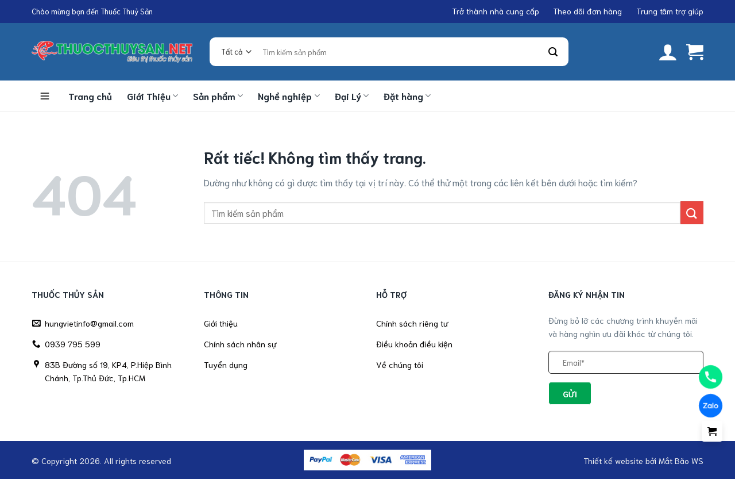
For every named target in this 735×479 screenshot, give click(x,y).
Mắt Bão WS (681, 460)
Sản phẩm (218, 96)
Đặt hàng (407, 96)
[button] (668, 52)
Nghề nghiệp (288, 96)
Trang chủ (90, 96)
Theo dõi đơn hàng (587, 10)
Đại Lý (352, 96)
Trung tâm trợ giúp (669, 10)
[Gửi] (553, 52)
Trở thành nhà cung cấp (495, 10)
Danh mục (45, 96)
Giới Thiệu (152, 96)
